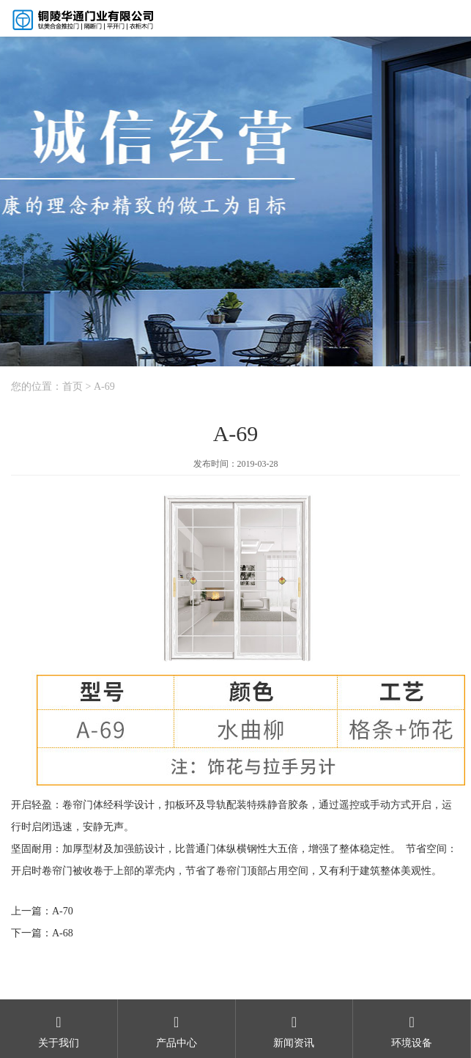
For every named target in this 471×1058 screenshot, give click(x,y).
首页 (72, 386)
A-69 (104, 386)
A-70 (62, 911)
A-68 (62, 933)
